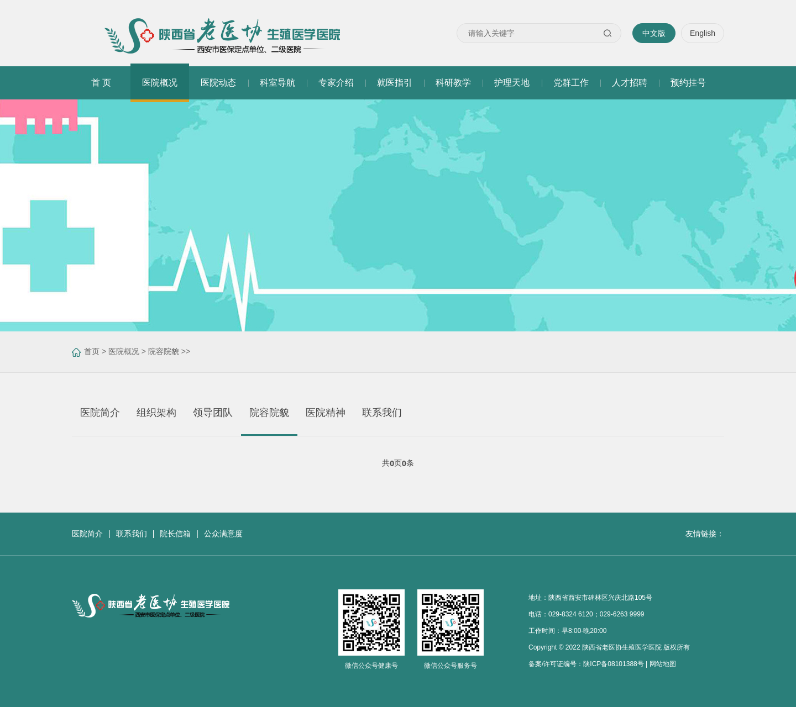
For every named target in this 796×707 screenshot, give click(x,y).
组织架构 (156, 412)
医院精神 (325, 412)
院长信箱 (175, 533)
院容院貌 (163, 351)
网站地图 (663, 664)
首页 (92, 351)
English (702, 33)
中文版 (654, 33)
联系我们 (382, 412)
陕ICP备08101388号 (613, 664)
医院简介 (100, 412)
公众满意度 (223, 533)
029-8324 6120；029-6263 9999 (596, 614)
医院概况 (123, 351)
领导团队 (213, 412)
